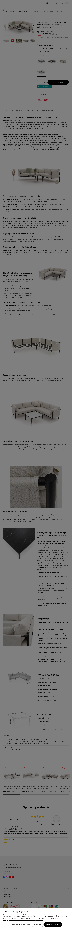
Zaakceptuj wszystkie (53, 924)
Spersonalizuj (37, 924)
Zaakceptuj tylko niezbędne (20, 924)
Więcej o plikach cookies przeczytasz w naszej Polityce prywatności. (23, 920)
